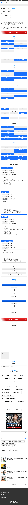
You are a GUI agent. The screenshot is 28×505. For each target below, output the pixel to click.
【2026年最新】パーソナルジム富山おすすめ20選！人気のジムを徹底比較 (17, 472)
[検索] (25, 433)
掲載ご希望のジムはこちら (5, 492)
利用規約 (2, 494)
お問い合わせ (3, 490)
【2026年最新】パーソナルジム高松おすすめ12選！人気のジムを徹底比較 (17, 465)
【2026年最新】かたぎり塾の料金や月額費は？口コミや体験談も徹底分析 (17, 459)
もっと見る (19, 484)
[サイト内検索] (14, 432)
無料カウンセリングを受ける (17, 32)
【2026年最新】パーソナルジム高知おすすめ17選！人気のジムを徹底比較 (17, 478)
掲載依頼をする (16, 427)
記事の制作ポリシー (4, 497)
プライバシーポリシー (4, 495)
